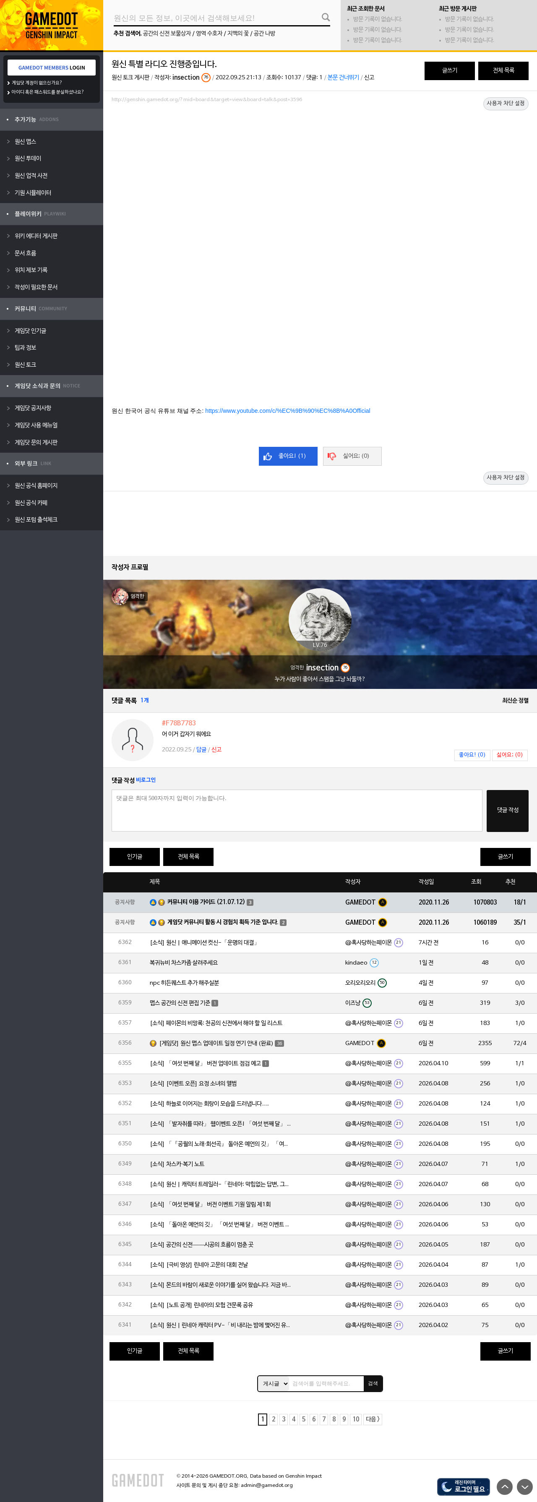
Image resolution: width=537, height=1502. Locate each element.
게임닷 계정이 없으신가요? (37, 83)
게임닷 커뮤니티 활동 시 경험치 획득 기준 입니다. (223, 922)
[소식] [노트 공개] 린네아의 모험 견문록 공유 (201, 1305)
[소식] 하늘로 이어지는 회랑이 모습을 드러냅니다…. (209, 1104)
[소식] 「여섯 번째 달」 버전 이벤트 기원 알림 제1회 (210, 1205)
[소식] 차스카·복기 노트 (177, 1164)
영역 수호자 (209, 34)
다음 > (373, 1419)
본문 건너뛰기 (343, 78)
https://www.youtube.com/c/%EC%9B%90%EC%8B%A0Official (287, 410)
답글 (201, 750)
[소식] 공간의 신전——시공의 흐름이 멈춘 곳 (201, 1245)
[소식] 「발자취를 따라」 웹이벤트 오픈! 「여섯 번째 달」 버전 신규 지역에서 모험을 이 (221, 1124)
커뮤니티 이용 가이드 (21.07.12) (206, 902)
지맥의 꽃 (238, 34)
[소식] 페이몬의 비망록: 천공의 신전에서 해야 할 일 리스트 (216, 1023)
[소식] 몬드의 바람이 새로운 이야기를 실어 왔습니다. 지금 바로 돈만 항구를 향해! (221, 1285)
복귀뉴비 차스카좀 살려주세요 (184, 963)
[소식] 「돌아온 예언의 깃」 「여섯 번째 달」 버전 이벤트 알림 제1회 (221, 1225)
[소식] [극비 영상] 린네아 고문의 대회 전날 (199, 1265)
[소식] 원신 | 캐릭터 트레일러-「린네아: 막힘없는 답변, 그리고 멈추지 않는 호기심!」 (221, 1184)
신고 (369, 78)
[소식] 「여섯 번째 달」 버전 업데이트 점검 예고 (205, 1064)
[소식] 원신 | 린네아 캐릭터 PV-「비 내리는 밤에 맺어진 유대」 (221, 1325)
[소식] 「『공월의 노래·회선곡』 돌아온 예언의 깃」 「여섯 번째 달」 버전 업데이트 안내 (221, 1144)
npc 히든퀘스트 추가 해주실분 (184, 983)
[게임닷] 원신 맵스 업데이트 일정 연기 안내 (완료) (216, 1043)
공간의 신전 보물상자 (167, 34)
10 (355, 1419)
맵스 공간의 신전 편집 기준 (180, 1003)
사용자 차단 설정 (506, 104)
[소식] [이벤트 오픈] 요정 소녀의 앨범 (193, 1084)
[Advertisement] (320, 128)
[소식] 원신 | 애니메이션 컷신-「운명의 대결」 (205, 943)
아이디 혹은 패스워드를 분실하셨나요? (48, 92)
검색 (373, 1383)
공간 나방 (264, 34)
